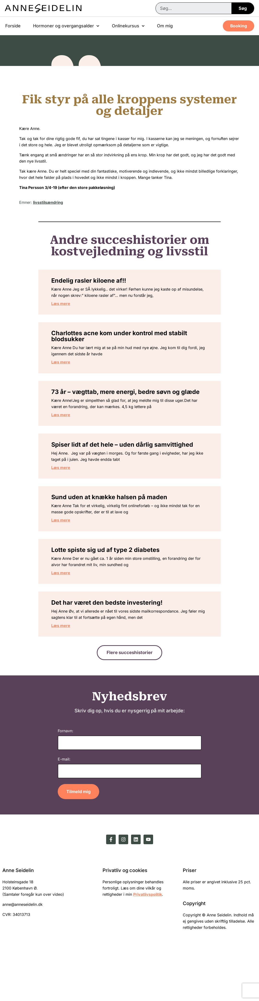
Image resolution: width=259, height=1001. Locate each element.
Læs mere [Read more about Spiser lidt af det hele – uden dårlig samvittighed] (69, 497)
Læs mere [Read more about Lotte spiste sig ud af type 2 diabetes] (69, 613)
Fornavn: (65, 780)
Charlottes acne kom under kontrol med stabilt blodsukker (128, 344)
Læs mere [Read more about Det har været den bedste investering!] (69, 670)
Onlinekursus (128, 26)
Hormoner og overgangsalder (66, 26)
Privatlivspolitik (147, 943)
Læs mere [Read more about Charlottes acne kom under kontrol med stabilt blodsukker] (69, 370)
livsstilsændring (48, 202)
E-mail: (64, 808)
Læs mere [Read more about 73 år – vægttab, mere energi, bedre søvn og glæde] (69, 433)
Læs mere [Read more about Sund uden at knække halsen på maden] (69, 555)
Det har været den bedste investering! (115, 647)
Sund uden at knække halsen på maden (118, 532)
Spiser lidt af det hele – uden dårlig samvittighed (110, 471)
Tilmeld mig (78, 840)
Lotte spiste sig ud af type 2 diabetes (114, 590)
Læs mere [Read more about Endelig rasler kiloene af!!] (69, 306)
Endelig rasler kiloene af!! (97, 283)
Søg (243, 8)
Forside (13, 25)
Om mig (165, 25)
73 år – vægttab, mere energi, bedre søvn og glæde (124, 407)
